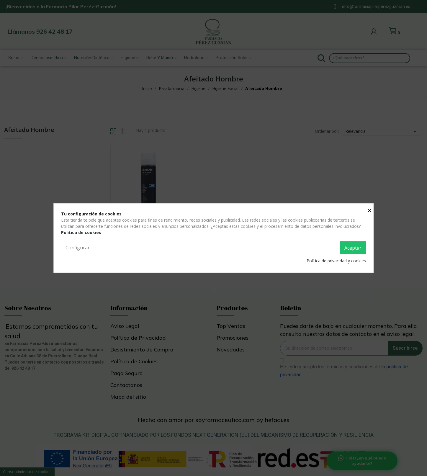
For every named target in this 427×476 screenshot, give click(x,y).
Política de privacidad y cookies (336, 261)
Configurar (78, 247)
